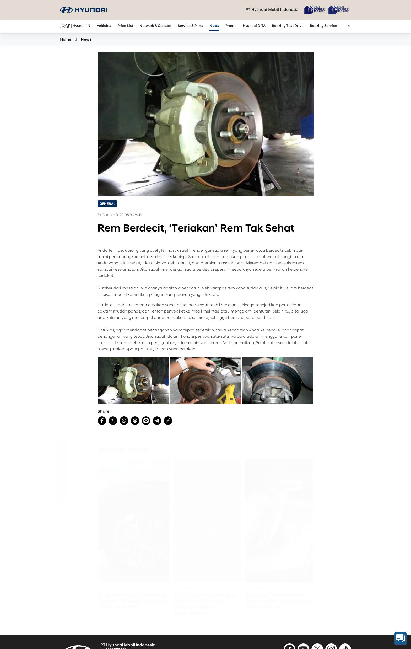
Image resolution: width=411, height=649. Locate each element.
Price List (125, 26)
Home (65, 39)
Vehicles (104, 26)
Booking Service (323, 26)
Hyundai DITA (254, 26)
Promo (230, 26)
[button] (348, 26)
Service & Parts (190, 26)
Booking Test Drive (288, 26)
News (214, 26)
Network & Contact (155, 26)
